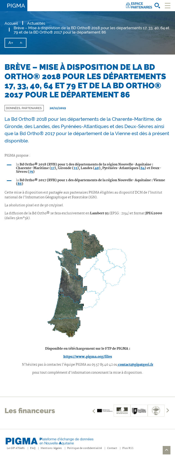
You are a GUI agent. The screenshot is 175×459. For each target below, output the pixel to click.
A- (23, 44)
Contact (112, 448)
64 (143, 168)
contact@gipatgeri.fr (135, 364)
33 (75, 168)
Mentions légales (51, 448)
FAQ (32, 448)
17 (52, 168)
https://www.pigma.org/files (87, 356)
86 (20, 184)
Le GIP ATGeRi (16, 448)
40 (97, 168)
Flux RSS (128, 448)
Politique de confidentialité (84, 448)
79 (31, 172)
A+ (12, 44)
